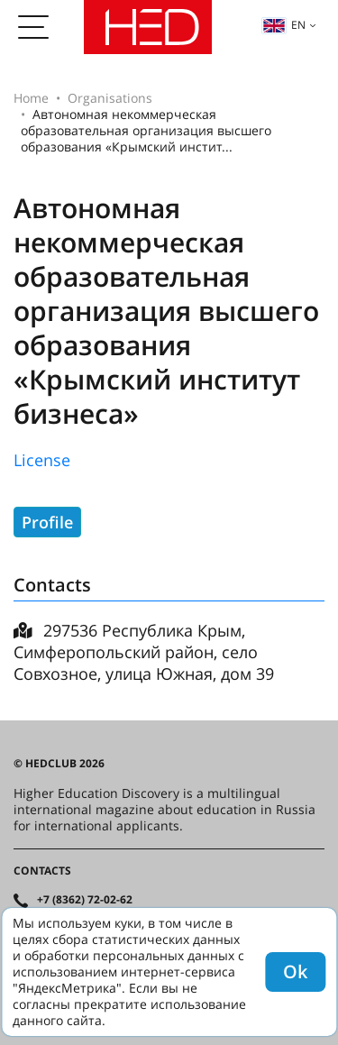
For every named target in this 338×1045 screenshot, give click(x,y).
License (42, 460)
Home (31, 97)
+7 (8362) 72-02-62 (84, 900)
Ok (295, 971)
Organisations (110, 97)
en (284, 24)
